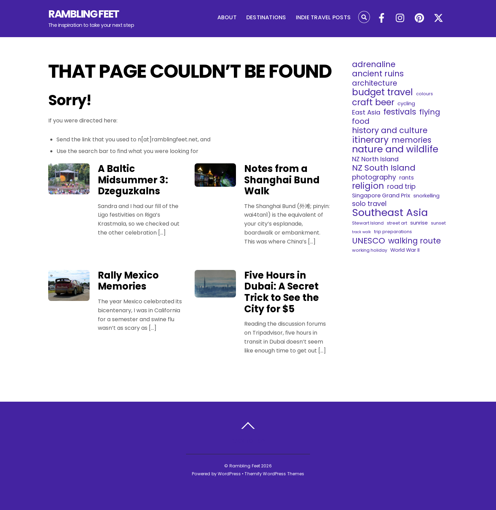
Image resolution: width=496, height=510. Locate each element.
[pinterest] (419, 18)
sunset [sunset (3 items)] (438, 223)
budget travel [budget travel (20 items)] (382, 92)
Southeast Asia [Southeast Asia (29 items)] (390, 212)
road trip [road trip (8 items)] (401, 187)
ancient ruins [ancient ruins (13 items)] (378, 73)
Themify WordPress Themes (274, 474)
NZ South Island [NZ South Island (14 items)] (383, 168)
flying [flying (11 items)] (429, 112)
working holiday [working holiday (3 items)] (369, 250)
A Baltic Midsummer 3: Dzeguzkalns (133, 180)
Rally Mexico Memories (128, 281)
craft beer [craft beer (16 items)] (373, 102)
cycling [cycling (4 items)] (406, 103)
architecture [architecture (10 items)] (374, 83)
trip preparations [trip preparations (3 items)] (393, 231)
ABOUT (227, 17)
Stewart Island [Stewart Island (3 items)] (368, 223)
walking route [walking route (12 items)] (414, 241)
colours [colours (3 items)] (424, 93)
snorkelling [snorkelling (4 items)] (426, 195)
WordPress (229, 474)
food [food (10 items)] (361, 121)
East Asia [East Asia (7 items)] (366, 112)
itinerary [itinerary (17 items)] (370, 140)
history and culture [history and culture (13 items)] (389, 130)
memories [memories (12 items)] (411, 140)
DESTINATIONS (266, 17)
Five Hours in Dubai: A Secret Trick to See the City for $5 (281, 292)
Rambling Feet (244, 466)
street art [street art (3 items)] (397, 223)
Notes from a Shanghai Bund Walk (282, 180)
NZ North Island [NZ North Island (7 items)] (375, 159)
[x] (438, 18)
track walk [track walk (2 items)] (361, 232)
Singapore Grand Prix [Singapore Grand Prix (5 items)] (381, 195)
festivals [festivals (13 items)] (399, 112)
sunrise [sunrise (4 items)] (419, 222)
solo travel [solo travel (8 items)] (369, 204)
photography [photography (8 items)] (374, 177)
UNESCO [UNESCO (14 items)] (368, 241)
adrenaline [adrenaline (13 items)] (373, 64)
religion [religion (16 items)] (368, 186)
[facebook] (381, 18)
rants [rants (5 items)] (406, 178)
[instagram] (400, 18)
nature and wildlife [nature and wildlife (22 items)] (395, 149)
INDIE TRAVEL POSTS (323, 17)
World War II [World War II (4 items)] (405, 249)
